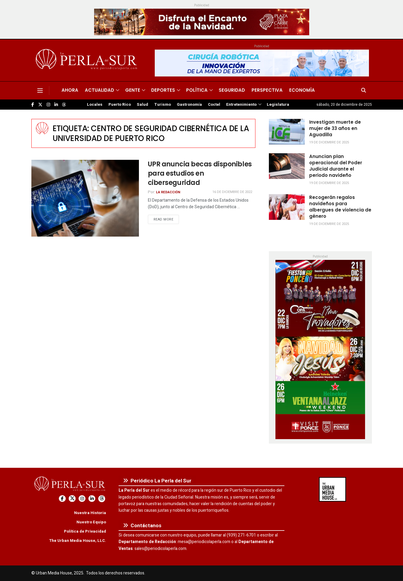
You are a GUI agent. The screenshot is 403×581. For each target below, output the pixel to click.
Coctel (214, 105)
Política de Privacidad (85, 531)
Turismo (162, 105)
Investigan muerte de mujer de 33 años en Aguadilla (335, 128)
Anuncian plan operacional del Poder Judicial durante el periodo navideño (335, 165)
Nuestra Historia (90, 513)
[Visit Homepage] (87, 60)
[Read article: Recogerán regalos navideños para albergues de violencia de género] (287, 207)
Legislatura (278, 105)
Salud (142, 105)
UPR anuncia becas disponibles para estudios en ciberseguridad (200, 173)
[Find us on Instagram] (48, 104)
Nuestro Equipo (91, 522)
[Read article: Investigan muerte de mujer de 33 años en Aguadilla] (287, 132)
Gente (132, 90)
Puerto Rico (119, 105)
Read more (166, 219)
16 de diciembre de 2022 (232, 191)
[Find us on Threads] (64, 105)
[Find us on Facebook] (32, 104)
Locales (94, 105)
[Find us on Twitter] (40, 104)
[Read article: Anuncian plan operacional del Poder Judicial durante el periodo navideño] (287, 166)
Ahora (70, 90)
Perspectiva (267, 90)
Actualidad (99, 90)
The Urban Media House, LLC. (77, 540)
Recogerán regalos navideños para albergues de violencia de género (340, 206)
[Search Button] (363, 90)
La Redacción (168, 192)
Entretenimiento (241, 105)
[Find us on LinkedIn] (56, 104)
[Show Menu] (40, 90)
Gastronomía (189, 105)
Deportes (163, 90)
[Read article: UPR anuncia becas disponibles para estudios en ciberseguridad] (85, 198)
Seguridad (232, 90)
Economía (302, 90)
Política (197, 90)
